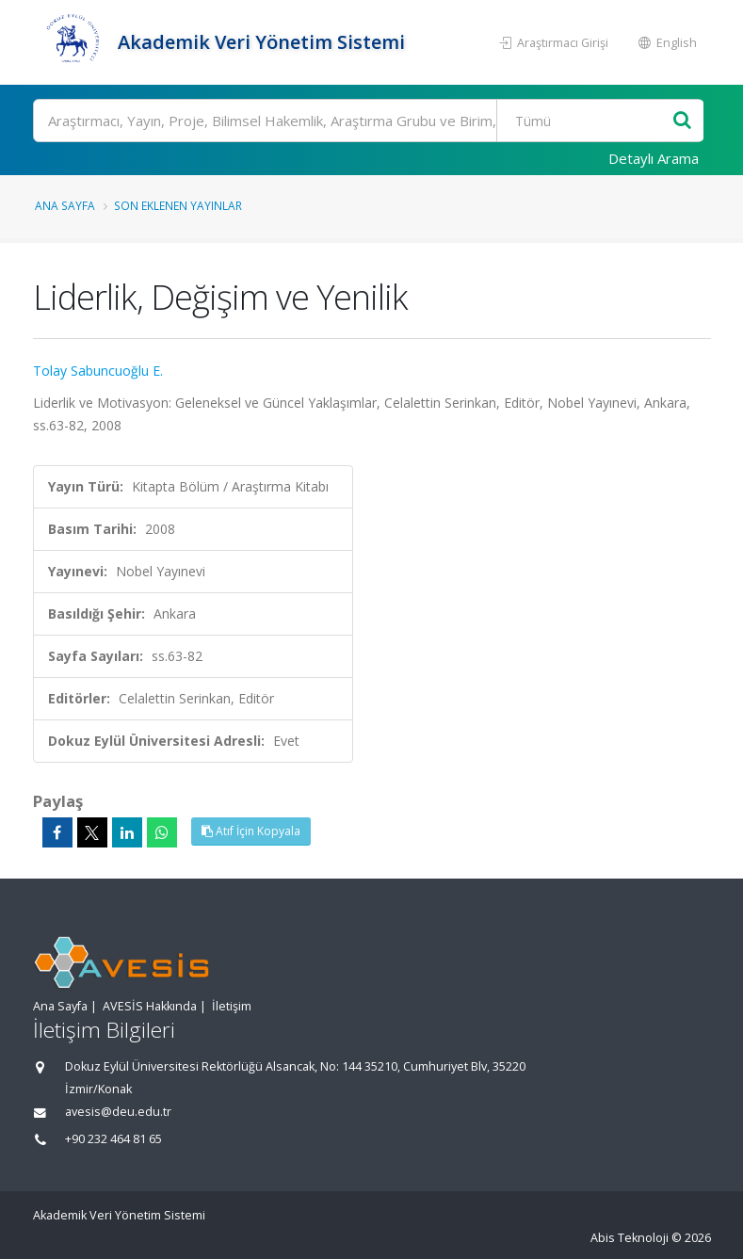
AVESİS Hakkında (150, 1006)
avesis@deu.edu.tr (118, 1112)
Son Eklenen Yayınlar (178, 205)
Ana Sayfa (65, 205)
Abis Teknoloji (629, 1238)
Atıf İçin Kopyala (251, 831)
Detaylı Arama (653, 158)
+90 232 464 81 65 (113, 1139)
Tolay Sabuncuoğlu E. (98, 370)
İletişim (231, 1006)
